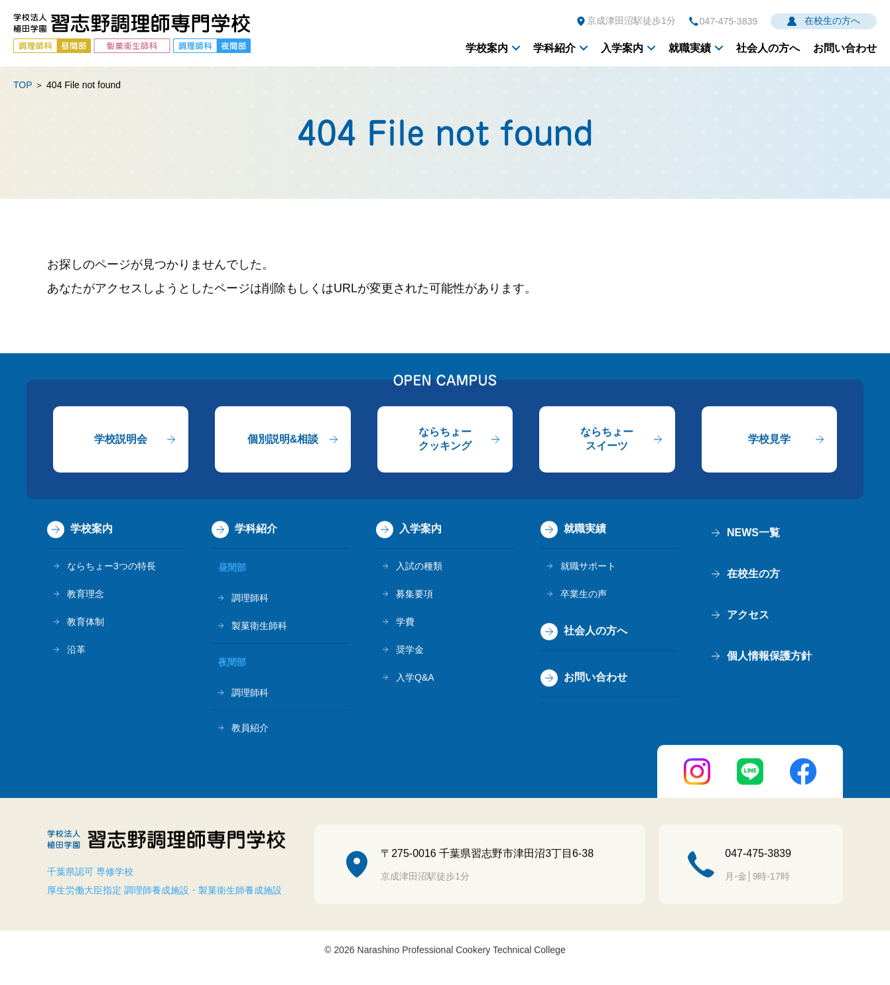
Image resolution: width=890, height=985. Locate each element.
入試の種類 (419, 567)
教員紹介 (250, 729)
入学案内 (622, 48)
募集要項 (414, 595)
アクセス (748, 616)
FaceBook (803, 773)
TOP (22, 85)
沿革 (76, 651)
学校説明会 (120, 439)
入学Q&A (415, 678)
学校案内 (487, 48)
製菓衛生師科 (259, 627)
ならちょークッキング (445, 440)
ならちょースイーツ (606, 440)
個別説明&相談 (283, 439)
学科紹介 (554, 48)
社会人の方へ (768, 48)
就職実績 (689, 48)
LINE (750, 773)
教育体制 (85, 623)
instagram (697, 773)
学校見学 (769, 439)
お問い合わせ (845, 48)
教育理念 (85, 595)
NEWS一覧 (753, 534)
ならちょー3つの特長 (111, 567)
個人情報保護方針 (769, 657)
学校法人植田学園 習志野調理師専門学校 (132, 33)
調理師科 (250, 599)
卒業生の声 (583, 595)
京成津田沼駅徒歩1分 (631, 20)
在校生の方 (753, 575)
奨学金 (410, 651)
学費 (405, 623)
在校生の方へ (832, 20)
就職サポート (588, 567)
